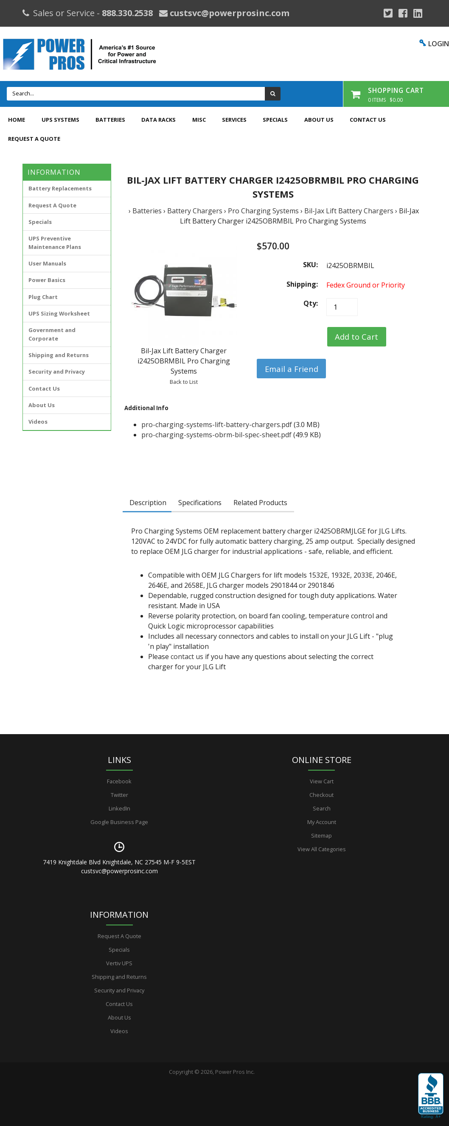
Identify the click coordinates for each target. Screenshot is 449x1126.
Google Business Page (119, 822)
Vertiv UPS (119, 963)
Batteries (110, 119)
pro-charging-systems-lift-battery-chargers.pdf (216, 424)
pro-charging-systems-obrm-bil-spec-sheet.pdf (216, 434)
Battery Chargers (194, 210)
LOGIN (438, 43)
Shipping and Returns (58, 355)
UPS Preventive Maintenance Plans (54, 242)
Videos (38, 421)
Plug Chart (43, 297)
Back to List (184, 382)
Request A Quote (34, 138)
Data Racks (158, 119)
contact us (187, 656)
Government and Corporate (52, 334)
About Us (319, 119)
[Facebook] (403, 13)
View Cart (322, 781)
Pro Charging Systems (263, 210)
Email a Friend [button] (291, 368)
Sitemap (321, 835)
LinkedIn (119, 808)
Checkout (321, 795)
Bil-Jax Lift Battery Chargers (348, 210)
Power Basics (46, 280)
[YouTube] (418, 13)
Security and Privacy (56, 371)
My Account (321, 822)
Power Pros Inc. (235, 1072)
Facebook (119, 781)
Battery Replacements (60, 188)
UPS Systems (60, 119)
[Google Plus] (388, 13)
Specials (275, 119)
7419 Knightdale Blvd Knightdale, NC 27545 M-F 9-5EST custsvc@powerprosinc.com (119, 866)
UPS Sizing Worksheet (59, 313)
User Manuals (47, 263)
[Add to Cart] (356, 336)
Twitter (119, 795)
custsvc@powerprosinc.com (228, 13)
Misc (199, 119)
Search (322, 808)
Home (16, 119)
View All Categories (321, 849)
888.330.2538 (127, 13)
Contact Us (368, 119)
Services (234, 119)
